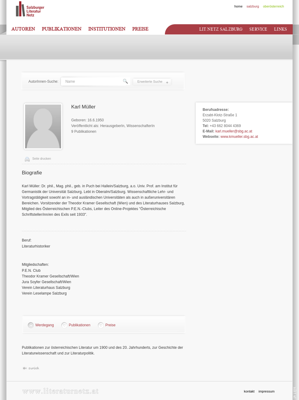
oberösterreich (273, 6)
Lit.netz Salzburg (220, 29)
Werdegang (44, 325)
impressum (267, 391)
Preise (140, 29)
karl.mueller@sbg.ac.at (233, 131)
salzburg (253, 6)
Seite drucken (41, 158)
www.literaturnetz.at (60, 391)
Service (258, 29)
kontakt (249, 391)
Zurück (31, 368)
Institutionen (106, 29)
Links (280, 29)
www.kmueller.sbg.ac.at (239, 137)
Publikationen (61, 29)
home (238, 6)
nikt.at (295, 392)
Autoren (23, 29)
